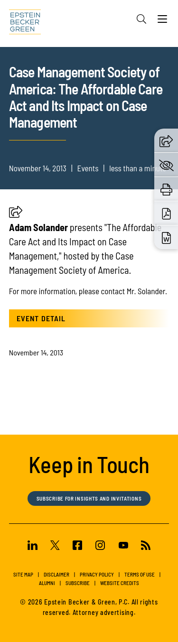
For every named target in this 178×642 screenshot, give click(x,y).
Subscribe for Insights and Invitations (89, 498)
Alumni (47, 583)
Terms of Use (139, 574)
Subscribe (78, 583)
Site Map (23, 574)
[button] (15, 214)
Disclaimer (56, 574)
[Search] (141, 19)
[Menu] (162, 21)
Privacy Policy (97, 574)
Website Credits (119, 583)
